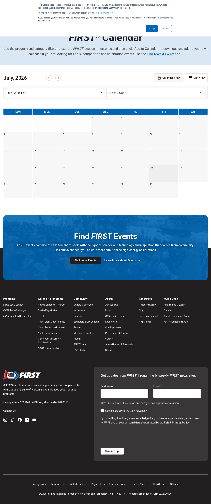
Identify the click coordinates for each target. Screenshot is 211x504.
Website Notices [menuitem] (78, 484)
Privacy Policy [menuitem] (39, 484)
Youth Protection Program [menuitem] (51, 327)
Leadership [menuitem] (111, 322)
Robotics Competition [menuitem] (17, 316)
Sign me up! (112, 451)
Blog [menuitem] (141, 310)
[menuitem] (119, 316)
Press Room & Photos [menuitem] (116, 333)
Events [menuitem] (41, 316)
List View (197, 78)
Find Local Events (86, 260)
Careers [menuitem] (109, 339)
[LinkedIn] (27, 420)
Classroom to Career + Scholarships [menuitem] (49, 341)
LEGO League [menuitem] (13, 304)
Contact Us (9, 410)
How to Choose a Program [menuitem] (51, 304)
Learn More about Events (120, 260)
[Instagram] (5, 420)
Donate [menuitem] (168, 310)
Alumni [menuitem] (77, 339)
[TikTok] (13, 420)
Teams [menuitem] (77, 327)
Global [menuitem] (80, 350)
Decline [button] (165, 28)
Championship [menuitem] (49, 348)
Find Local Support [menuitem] (148, 316)
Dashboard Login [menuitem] (176, 322)
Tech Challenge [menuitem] (14, 310)
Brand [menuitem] (108, 350)
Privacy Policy (104, 13)
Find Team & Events (161, 54)
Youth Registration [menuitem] (48, 333)
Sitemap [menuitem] (174, 484)
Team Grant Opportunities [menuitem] (51, 322)
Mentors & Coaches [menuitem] (84, 333)
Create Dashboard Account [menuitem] (178, 316)
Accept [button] (152, 28)
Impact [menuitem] (109, 310)
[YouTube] (34, 420)
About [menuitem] (111, 304)
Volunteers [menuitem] (79, 310)
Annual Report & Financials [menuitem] (119, 344)
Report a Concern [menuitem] (139, 484)
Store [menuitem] (80, 344)
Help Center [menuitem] (145, 322)
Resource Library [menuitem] (147, 304)
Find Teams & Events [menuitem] (175, 304)
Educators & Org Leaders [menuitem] (86, 322)
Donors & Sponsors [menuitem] (83, 304)
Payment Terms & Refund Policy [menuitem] (108, 484)
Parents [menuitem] (78, 316)
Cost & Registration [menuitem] (48, 310)
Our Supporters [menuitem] (113, 327)
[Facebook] (20, 420)
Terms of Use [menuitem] (58, 484)
